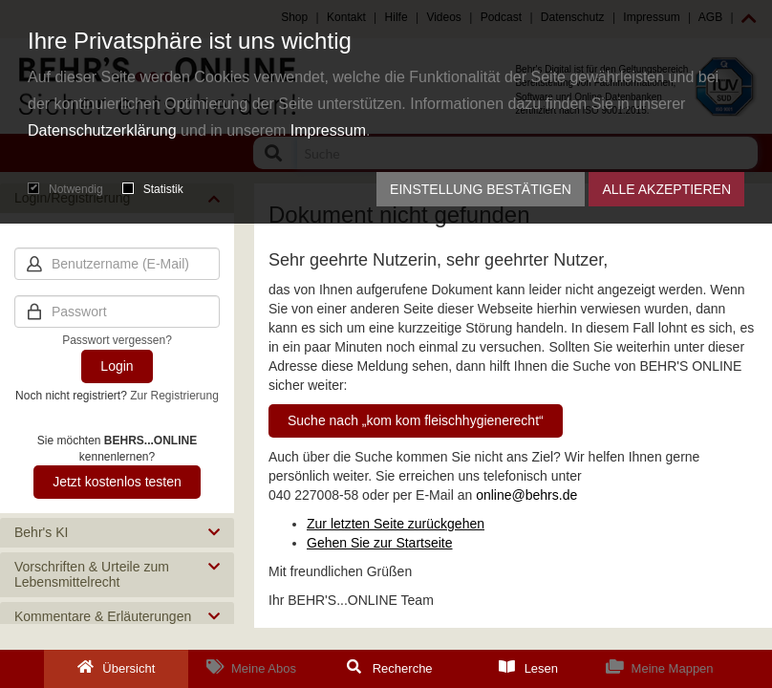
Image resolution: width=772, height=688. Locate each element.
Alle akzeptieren (666, 189)
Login (116, 366)
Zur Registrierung (174, 395)
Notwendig (65, 189)
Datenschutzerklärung (102, 130)
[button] (117, 533)
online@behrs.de (526, 495)
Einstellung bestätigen (480, 189)
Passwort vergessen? (117, 340)
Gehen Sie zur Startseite (380, 542)
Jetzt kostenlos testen (117, 481)
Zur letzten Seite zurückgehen (395, 523)
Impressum (328, 130)
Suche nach (416, 420)
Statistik (152, 189)
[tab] (117, 533)
